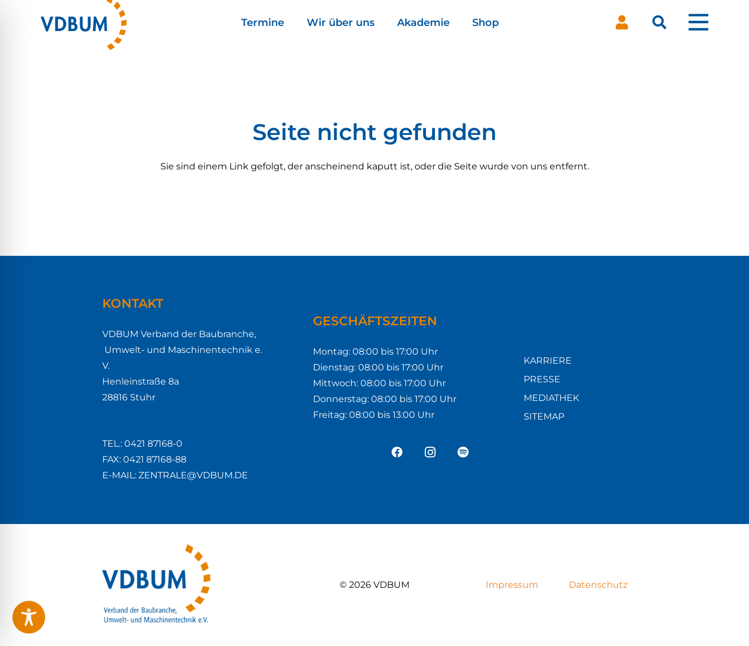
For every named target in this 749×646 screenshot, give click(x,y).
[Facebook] (397, 452)
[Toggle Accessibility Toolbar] (28, 617)
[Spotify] (462, 452)
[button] (659, 22)
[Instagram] (430, 452)
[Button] (622, 22)
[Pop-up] (698, 23)
